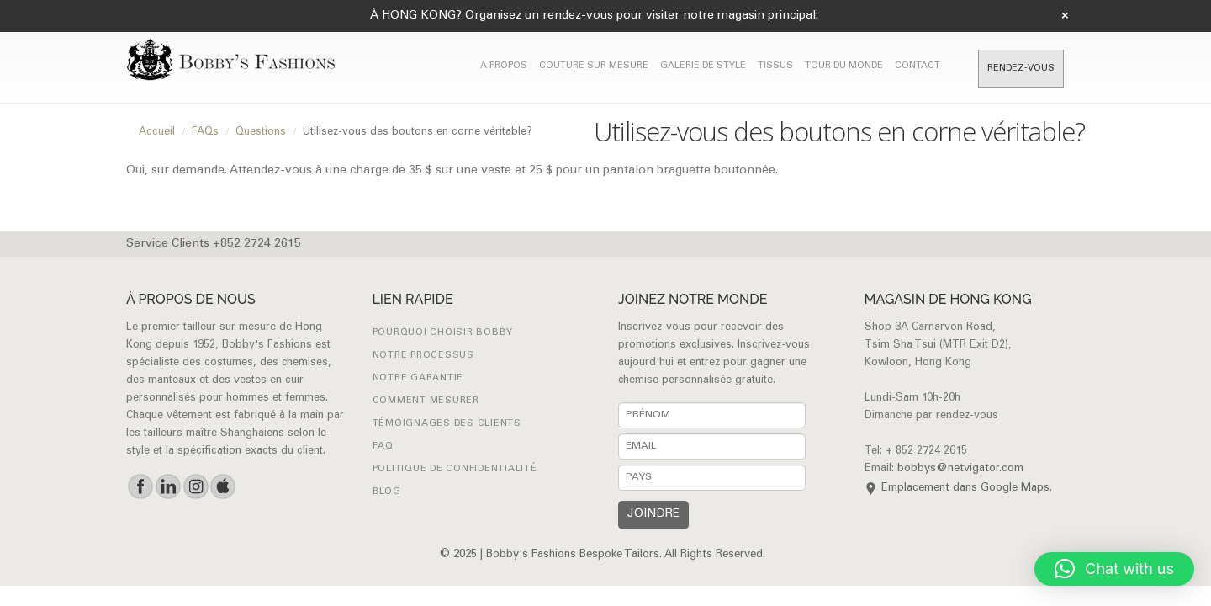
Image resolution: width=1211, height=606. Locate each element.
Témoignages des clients (447, 423)
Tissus (775, 66)
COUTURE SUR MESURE (593, 66)
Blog (387, 492)
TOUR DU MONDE (844, 66)
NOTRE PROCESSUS (423, 355)
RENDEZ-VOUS (1021, 68)
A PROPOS (503, 66)
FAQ (383, 446)
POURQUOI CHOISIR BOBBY (443, 333)
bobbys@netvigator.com (960, 469)
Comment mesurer (426, 401)
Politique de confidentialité (455, 469)
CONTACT (917, 66)
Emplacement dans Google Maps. (966, 488)
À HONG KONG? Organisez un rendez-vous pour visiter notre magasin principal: (594, 16)
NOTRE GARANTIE (418, 378)
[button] (1114, 569)
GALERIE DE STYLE (703, 66)
